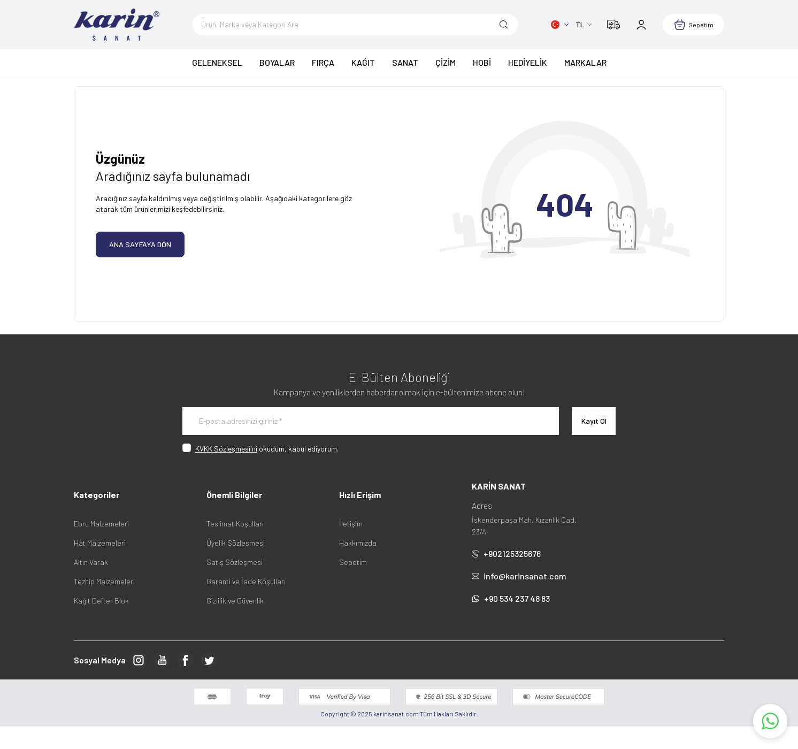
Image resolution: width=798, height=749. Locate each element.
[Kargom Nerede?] (613, 24)
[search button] (504, 24)
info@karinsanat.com (519, 576)
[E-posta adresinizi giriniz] (370, 421)
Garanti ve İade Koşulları (246, 581)
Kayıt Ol (594, 420)
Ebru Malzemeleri (101, 523)
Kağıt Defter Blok (101, 600)
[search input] (355, 24)
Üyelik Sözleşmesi (235, 542)
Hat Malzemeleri (100, 542)
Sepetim (353, 562)
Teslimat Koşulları (235, 523)
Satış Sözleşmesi (234, 562)
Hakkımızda (358, 542)
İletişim (351, 523)
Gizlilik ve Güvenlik (235, 600)
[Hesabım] (641, 24)
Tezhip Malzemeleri (104, 581)
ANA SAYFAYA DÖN (140, 244)
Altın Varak (91, 562)
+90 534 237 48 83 (511, 598)
